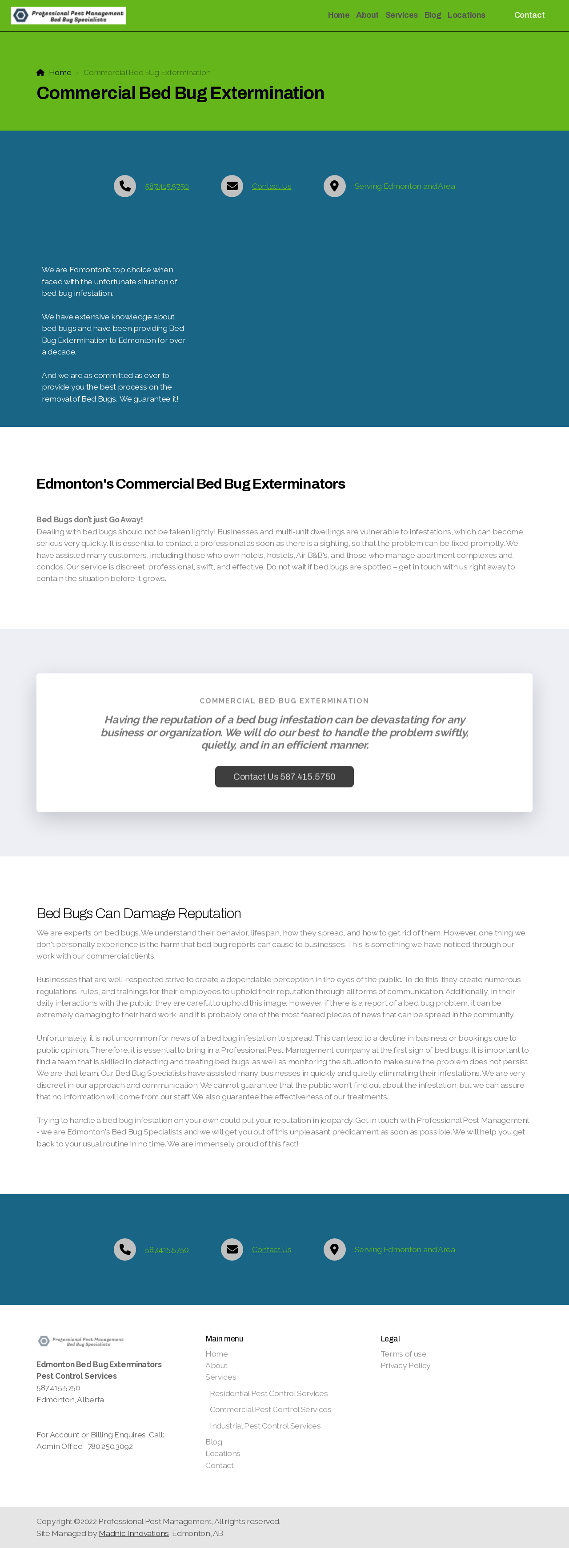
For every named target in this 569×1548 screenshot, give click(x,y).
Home (60, 72)
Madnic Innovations (134, 1533)
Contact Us (271, 186)
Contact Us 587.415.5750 (284, 779)
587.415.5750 (167, 186)
